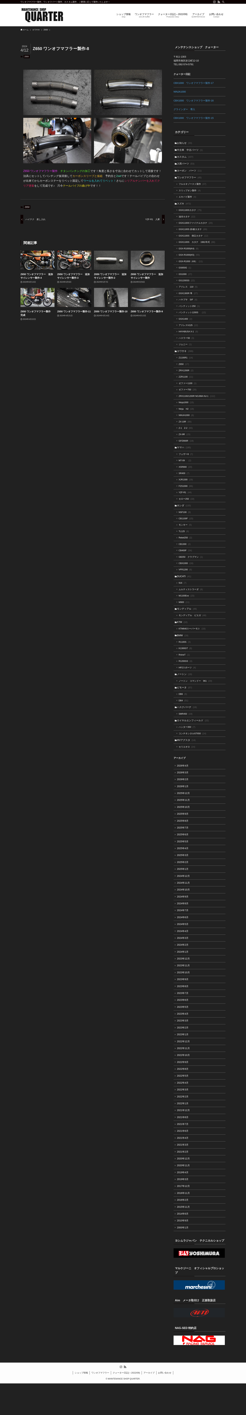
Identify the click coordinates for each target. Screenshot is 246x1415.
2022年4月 (183, 1110)
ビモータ (184, 703)
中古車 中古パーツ (190, 150)
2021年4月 (183, 1166)
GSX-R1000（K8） (191, 264)
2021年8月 (183, 1145)
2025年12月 (183, 811)
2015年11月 (183, 1237)
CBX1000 (186, 575)
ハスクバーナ (187, 723)
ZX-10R (185, 429)
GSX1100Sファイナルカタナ (196, 225)
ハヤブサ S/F (188, 304)
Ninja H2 (186, 416)
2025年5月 (183, 861)
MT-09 (185, 469)
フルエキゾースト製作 (193, 185)
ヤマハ (184, 456)
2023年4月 (183, 1038)
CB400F (185, 562)
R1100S (185, 656)
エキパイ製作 (187, 198)
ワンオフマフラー (189, 178)
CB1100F (186, 529)
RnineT (184, 669)
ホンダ (184, 516)
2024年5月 (183, 946)
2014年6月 (183, 1245)
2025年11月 (183, 818)
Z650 (26, 56)
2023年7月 (183, 1017)
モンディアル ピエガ (193, 629)
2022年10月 (183, 1081)
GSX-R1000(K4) (189, 251)
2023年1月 (183, 1060)
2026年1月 (183, 804)
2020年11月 (183, 1195)
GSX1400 (186, 324)
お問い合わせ (164, 1404)
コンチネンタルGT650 (193, 750)
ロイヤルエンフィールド (193, 737)
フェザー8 (186, 463)
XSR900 (186, 476)
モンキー (185, 536)
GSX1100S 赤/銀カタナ (193, 232)
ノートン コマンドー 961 (196, 696)
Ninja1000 (186, 410)
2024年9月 (183, 918)
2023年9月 (183, 1003)
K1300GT (185, 663)
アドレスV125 (188, 330)
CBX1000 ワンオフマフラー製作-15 (194, 118)
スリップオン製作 (190, 192)
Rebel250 (185, 549)
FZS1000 (186, 496)
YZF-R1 (185, 502)
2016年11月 (183, 1223)
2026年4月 (183, 783)
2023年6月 (183, 1024)
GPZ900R (186, 449)
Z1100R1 (186, 364)
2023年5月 (183, 1031)
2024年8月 (183, 925)
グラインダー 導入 (184, 109)
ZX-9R (185, 443)
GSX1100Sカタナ (190, 212)
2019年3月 (183, 1209)
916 (183, 595)
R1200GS (186, 676)
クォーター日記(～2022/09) (126, 1404)
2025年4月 (183, 868)
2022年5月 (183, 1103)
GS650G (185, 271)
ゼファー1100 (188, 390)
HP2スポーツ (187, 682)
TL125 (184, 542)
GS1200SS (187, 284)
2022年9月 (183, 1088)
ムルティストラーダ (191, 602)
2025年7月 (183, 847)
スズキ (184, 205)
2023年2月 (183, 1053)
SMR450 (186, 730)
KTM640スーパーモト (192, 642)
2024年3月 (183, 960)
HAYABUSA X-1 (189, 337)
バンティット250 (189, 311)
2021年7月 (183, 1152)
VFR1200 (185, 582)
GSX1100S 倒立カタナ (194, 238)
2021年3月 (183, 1174)
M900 (184, 615)
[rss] (219, 2)
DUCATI (184, 588)
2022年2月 (183, 1124)
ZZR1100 (186, 383)
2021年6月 (183, 1159)
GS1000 (185, 278)
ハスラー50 (186, 343)
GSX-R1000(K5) (189, 258)
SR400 (184, 483)
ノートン (184, 689)
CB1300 (185, 555)
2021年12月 (183, 1138)
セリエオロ (187, 764)
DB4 (184, 716)
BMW (182, 649)
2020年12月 (183, 1188)
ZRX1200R (186, 377)
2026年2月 (183, 797)
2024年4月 (183, 953)
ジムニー (185, 350)
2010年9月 (183, 1252)
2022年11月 (183, 1074)
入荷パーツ (186, 164)
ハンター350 (187, 744)
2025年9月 (183, 833)
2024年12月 (183, 896)
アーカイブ (149, 1404)
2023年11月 (183, 989)
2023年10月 (183, 996)
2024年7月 (183, 932)
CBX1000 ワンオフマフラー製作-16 (194, 100)
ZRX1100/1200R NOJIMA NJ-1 (197, 403)
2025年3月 (183, 875)
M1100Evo (187, 609)
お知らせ (184, 143)
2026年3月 (183, 790)
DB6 (183, 710)
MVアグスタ (186, 757)
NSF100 (185, 522)
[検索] (223, 2)
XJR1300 (186, 489)
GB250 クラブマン (191, 569)
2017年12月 (183, 1216)
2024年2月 (183, 967)
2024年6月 (183, 939)
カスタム (185, 157)
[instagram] (214, 2)
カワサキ (185, 357)
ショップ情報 (81, 1404)
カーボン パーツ (189, 171)
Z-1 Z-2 (186, 436)
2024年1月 (183, 975)
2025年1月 (183, 889)
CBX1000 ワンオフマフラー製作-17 (194, 83)
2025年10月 (183, 826)
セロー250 (187, 509)
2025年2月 (183, 882)
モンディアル (187, 622)
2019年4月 (183, 1202)
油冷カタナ (187, 219)
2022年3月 (183, 1117)
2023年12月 (183, 982)
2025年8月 (183, 840)
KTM (182, 636)
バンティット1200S (192, 317)
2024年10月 (183, 911)
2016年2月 (183, 1230)
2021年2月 (183, 1181)
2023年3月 (183, 1046)
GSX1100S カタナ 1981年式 (197, 245)
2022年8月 (183, 1095)
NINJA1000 (180, 91)
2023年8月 (183, 1010)
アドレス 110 (188, 291)
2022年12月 (183, 1067)
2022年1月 (183, 1131)
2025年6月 (183, 854)
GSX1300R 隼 (188, 297)
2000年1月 (183, 1259)
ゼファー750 (188, 396)
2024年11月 (183, 904)
